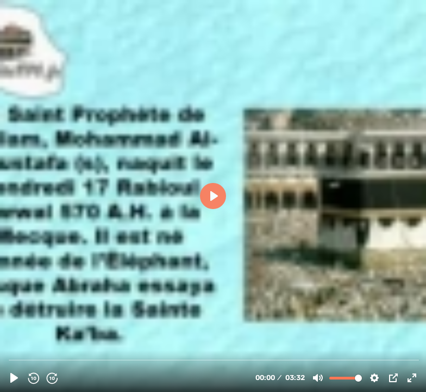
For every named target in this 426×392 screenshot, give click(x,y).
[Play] (14, 378)
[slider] (214, 359)
